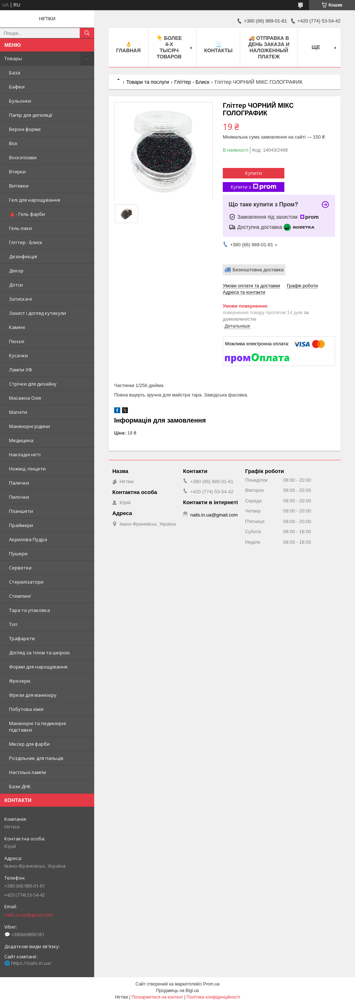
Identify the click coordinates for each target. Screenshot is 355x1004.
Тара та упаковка (29, 610)
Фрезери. (20, 681)
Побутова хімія (26, 709)
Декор (16, 270)
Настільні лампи (27, 772)
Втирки (17, 171)
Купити (253, 173)
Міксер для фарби (29, 744)
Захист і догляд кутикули (37, 313)
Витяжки (19, 185)
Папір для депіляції (30, 115)
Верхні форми (25, 129)
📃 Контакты (218, 47)
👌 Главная (128, 47)
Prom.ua (211, 984)
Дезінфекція (23, 256)
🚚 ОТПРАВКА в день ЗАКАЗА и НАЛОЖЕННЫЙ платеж (268, 47)
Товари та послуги (147, 82)
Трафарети (22, 638)
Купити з (253, 187)
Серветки (20, 567)
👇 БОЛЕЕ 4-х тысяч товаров (169, 47)
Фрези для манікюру (33, 695)
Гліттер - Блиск (25, 242)
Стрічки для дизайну (33, 383)
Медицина (21, 440)
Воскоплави (23, 157)
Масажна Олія (25, 398)
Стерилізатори (26, 582)
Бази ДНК (20, 786)
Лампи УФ (20, 369)
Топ (13, 624)
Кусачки (18, 355)
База (14, 72)
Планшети (21, 511)
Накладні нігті (25, 454)
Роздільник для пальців (36, 758)
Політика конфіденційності (213, 997)
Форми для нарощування (38, 666)
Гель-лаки (20, 228)
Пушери (18, 553)
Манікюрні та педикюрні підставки (37, 726)
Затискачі (20, 299)
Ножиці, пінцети (27, 468)
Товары (13, 58)
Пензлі (16, 341)
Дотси (16, 284)
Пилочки (19, 497)
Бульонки (20, 101)
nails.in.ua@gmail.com (28, 915)
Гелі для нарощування (34, 200)
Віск (13, 143)
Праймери (21, 525)
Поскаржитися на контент (157, 997)
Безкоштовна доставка (258, 269)
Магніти (18, 412)
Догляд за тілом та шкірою (39, 652)
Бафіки (17, 86)
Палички (19, 483)
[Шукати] (87, 33)
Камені (17, 327)
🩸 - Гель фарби (27, 214)
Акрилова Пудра (28, 539)
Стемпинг (20, 596)
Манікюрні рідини (29, 426)
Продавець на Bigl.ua (177, 990)
